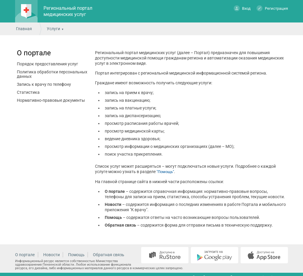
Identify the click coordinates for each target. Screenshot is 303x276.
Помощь (76, 254)
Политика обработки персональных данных (52, 74)
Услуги (53, 28)
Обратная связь (108, 254)
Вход (242, 8)
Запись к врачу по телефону (44, 84)
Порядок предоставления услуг (47, 64)
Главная (24, 28)
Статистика (28, 92)
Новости (51, 254)
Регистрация (272, 8)
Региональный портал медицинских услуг (67, 11)
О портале (34, 53)
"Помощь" (165, 172)
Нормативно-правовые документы (51, 100)
